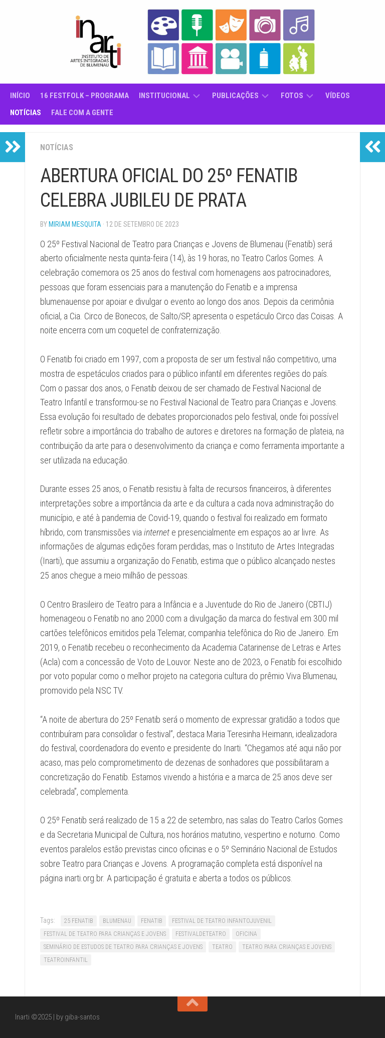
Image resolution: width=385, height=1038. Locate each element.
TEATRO (222, 946)
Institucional (164, 95)
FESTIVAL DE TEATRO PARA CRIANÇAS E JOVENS (105, 933)
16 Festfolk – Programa (84, 95)
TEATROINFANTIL (66, 959)
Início (20, 95)
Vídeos (337, 95)
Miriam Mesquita (75, 224)
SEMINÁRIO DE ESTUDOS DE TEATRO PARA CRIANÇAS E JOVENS (123, 946)
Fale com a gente (82, 112)
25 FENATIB (78, 920)
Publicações (235, 95)
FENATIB (151, 920)
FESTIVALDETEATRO (200, 933)
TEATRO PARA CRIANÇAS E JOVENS (286, 946)
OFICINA (246, 933)
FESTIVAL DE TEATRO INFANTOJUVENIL (222, 920)
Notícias (25, 112)
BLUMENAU (117, 920)
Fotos (292, 95)
